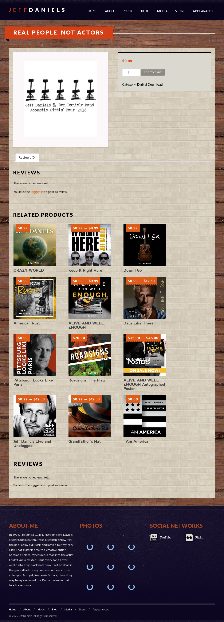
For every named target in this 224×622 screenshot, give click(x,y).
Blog (145, 11)
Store (180, 11)
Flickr (199, 537)
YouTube (165, 537)
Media (162, 11)
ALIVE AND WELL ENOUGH (86, 325)
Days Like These (138, 323)
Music (128, 11)
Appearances (204, 11)
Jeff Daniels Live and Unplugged (32, 443)
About (110, 11)
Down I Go (132, 270)
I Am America (135, 441)
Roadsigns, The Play (86, 380)
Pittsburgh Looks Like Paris (33, 382)
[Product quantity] (128, 72)
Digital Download (150, 84)
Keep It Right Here (85, 270)
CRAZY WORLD (28, 270)
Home (92, 11)
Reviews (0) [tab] (27, 157)
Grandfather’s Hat (84, 441)
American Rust (26, 323)
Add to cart (153, 72)
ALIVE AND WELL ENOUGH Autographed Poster (144, 384)
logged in (37, 192)
